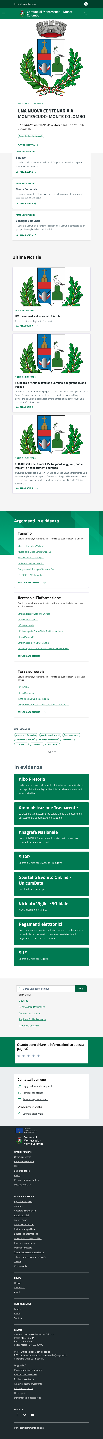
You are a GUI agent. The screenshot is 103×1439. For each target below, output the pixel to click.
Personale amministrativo (26, 1180)
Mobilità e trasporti (23, 1247)
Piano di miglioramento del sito (29, 1427)
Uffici (16, 1166)
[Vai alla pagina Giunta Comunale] (26, 202)
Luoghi (17, 1309)
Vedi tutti (51, 752)
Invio (80, 988)
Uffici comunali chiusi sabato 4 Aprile (37, 316)
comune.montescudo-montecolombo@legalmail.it (43, 1355)
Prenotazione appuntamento (28, 1370)
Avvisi (17, 1292)
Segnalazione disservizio (25, 1374)
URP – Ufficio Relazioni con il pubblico (32, 1351)
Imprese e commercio (24, 1243)
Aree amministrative (24, 1161)
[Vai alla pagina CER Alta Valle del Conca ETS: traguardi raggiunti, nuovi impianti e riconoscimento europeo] (26, 487)
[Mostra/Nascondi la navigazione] (3, 13)
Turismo (17, 1261)
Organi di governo (22, 1157)
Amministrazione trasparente (28, 1384)
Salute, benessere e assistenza (29, 1252)
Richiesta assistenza (24, 1379)
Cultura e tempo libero (24, 1229)
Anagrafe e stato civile (25, 1210)
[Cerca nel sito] (85, 13)
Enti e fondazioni (22, 1170)
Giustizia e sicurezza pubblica (28, 1238)
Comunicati (19, 1287)
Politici (17, 1175)
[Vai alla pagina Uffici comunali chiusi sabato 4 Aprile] (26, 325)
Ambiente (19, 1206)
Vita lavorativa (21, 1266)
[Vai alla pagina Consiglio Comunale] (26, 234)
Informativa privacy (23, 1388)
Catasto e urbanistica (24, 1224)
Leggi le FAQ (20, 1365)
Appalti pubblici (21, 1215)
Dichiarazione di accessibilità (27, 1397)
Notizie (17, 1283)
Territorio (18, 1318)
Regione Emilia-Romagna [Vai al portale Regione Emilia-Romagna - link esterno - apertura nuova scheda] (25, 3)
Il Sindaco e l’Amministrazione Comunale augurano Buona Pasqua (50, 385)
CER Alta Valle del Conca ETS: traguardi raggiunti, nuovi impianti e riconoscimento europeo (49, 466)
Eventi (17, 1313)
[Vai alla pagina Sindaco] (26, 171)
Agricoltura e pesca (23, 1201)
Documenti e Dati (22, 1184)
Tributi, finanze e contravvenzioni (30, 1257)
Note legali (19, 1393)
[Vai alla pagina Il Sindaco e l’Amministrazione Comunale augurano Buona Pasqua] (26, 406)
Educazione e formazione (26, 1233)
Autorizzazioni (20, 1220)
